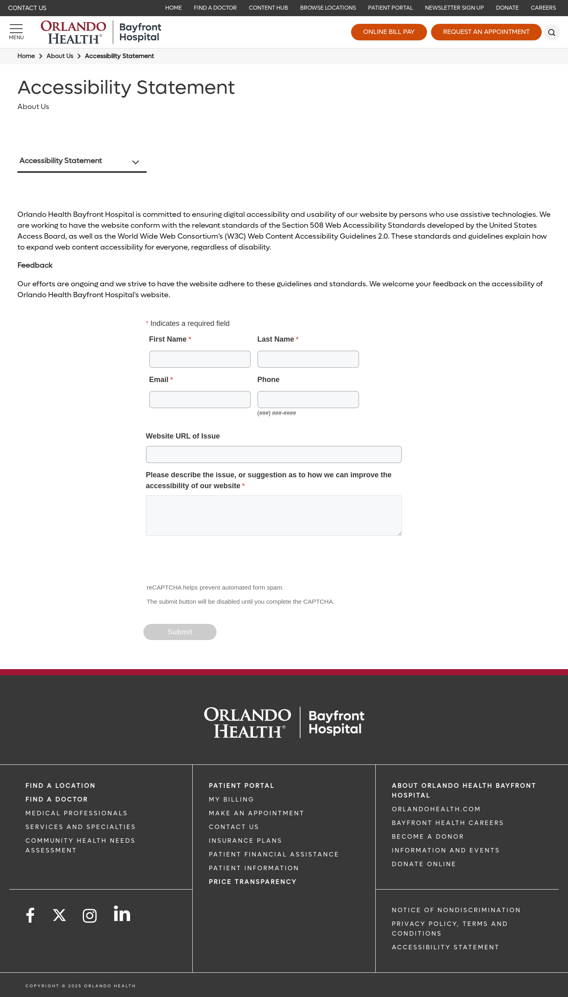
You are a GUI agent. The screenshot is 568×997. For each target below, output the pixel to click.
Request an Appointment (486, 31)
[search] (552, 32)
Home (26, 56)
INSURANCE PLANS (245, 841)
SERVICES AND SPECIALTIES (80, 827)
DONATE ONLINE (424, 864)
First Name (168, 339)
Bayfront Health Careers (448, 823)
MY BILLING (232, 800)
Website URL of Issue (183, 436)
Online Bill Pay (389, 31)
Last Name (275, 339)
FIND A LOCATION (60, 786)
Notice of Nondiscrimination (456, 910)
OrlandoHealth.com (436, 809)
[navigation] (284, 8)
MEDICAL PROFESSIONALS (76, 813)
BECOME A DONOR (428, 837)
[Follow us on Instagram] (90, 916)
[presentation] (205, 562)
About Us (59, 56)
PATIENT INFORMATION (254, 868)
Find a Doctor (56, 800)
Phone (268, 380)
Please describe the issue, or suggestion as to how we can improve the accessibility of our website (268, 480)
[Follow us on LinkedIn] (122, 913)
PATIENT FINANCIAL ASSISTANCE (274, 854)
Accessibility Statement (60, 161)
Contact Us (27, 8)
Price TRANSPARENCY (253, 882)
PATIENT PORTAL (242, 786)
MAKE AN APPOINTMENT (257, 813)
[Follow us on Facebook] (30, 916)
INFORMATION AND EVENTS (446, 850)
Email (158, 380)
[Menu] (16, 32)
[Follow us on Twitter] (59, 912)
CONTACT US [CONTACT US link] (234, 827)
